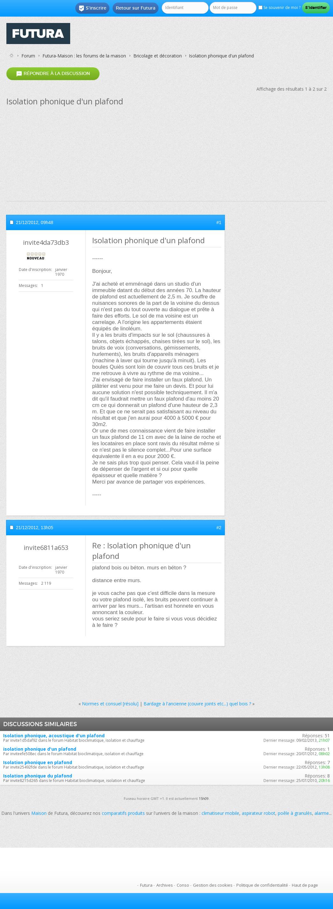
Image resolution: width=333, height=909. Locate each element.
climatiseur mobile (220, 813)
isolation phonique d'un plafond (39, 749)
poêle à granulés (295, 813)
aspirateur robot (258, 813)
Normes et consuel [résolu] (110, 704)
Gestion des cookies (213, 885)
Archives (164, 885)
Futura (146, 885)
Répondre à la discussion (53, 73)
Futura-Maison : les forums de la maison (84, 56)
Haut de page (305, 885)
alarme (321, 813)
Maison (39, 813)
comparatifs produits (123, 813)
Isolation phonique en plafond (37, 762)
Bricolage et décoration (157, 56)
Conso (183, 885)
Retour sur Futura (135, 8)
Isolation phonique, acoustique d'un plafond (54, 735)
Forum (28, 56)
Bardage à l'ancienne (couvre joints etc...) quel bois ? (197, 704)
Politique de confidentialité (262, 885)
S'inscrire (92, 8)
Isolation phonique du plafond (37, 776)
